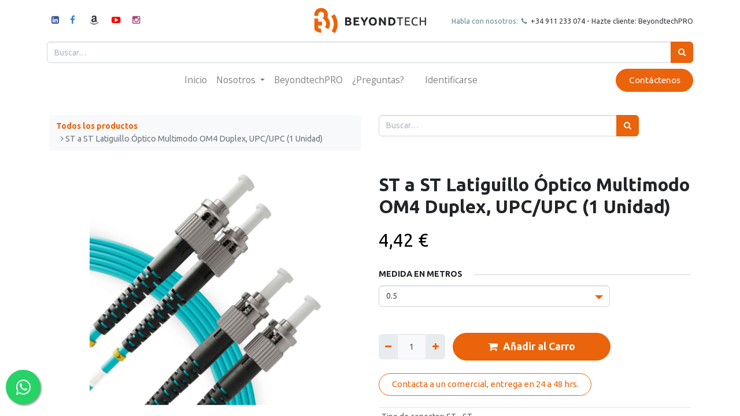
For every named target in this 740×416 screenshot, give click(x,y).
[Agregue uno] (435, 346)
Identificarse (451, 79)
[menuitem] (196, 80)
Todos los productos (97, 126)
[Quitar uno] (388, 346)
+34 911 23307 (553, 21)
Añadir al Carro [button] (531, 346)
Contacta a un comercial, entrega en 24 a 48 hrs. (485, 384)
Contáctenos (652, 80)
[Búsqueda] (679, 52)
